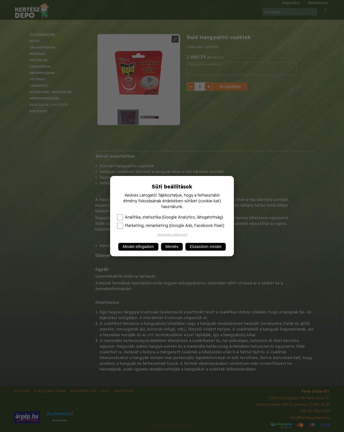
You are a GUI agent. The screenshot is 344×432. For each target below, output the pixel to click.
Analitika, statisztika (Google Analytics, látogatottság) (170, 217)
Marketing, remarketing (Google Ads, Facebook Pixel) (170, 226)
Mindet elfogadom (138, 246)
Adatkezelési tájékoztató (172, 234)
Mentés (171, 246)
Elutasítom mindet (205, 246)
